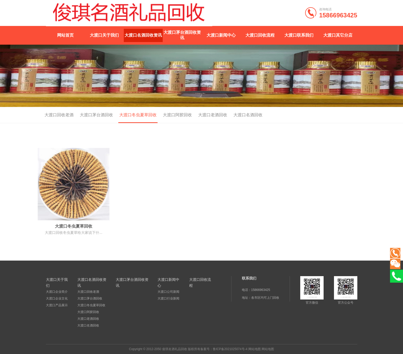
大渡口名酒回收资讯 (143, 35)
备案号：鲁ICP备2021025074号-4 (223, 349)
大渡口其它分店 (337, 35)
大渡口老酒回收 (196, 115)
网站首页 (65, 35)
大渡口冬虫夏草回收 (121, 115)
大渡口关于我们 (104, 35)
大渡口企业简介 (57, 292)
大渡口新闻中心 (221, 35)
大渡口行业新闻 (168, 298)
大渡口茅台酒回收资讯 (182, 35)
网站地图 (254, 349)
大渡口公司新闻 (168, 292)
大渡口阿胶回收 (160, 115)
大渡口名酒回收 (231, 115)
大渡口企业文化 (57, 298)
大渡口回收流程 (260, 35)
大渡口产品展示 (57, 305)
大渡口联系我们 (298, 35)
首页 (330, 115)
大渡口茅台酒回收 (80, 115)
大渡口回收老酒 (42, 115)
